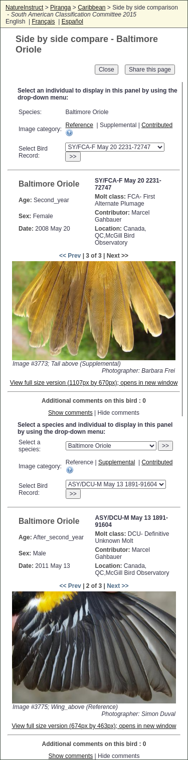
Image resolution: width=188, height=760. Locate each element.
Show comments (70, 412)
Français (43, 21)
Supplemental (116, 462)
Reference (79, 125)
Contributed (156, 125)
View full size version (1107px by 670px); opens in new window (94, 382)
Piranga (60, 7)
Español (72, 21)
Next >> (117, 585)
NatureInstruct (24, 7)
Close (106, 69)
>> (72, 156)
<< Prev (70, 255)
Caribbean (91, 7)
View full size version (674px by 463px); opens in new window (94, 725)
